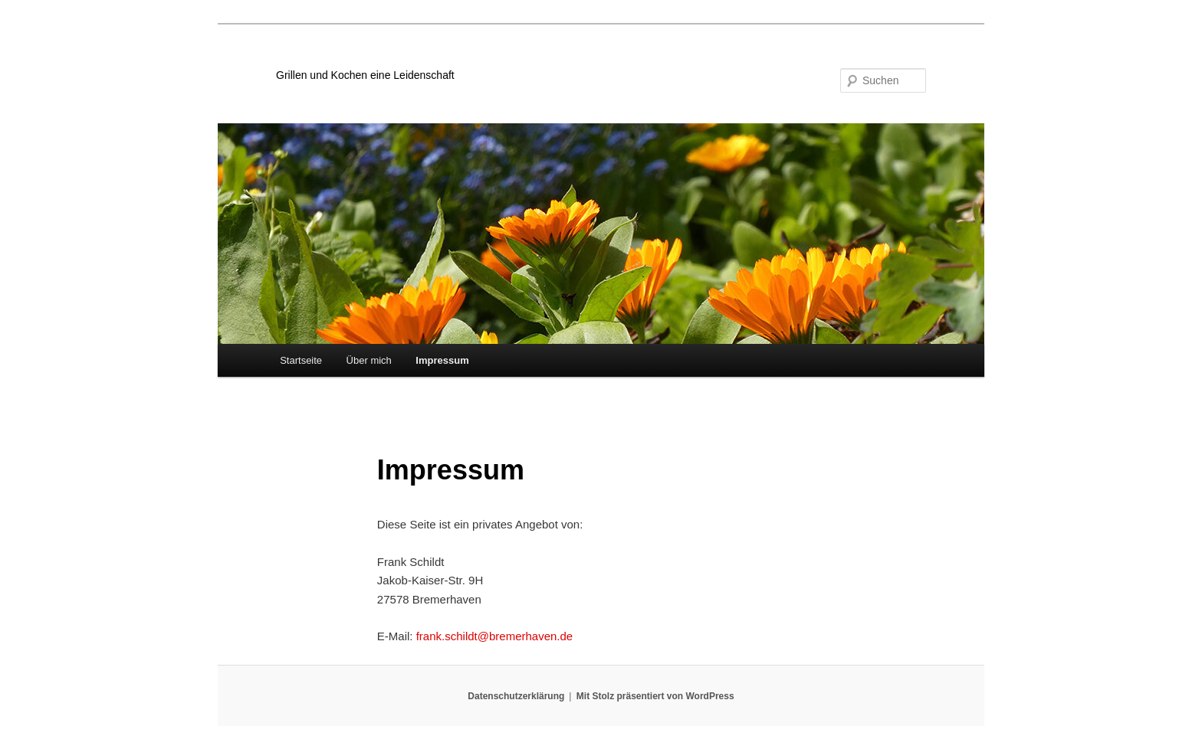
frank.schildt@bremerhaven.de (494, 636)
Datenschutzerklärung (516, 696)
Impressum (441, 360)
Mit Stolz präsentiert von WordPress (655, 696)
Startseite (301, 360)
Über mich (369, 360)
